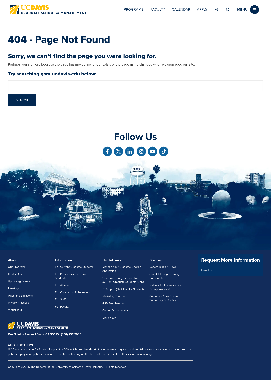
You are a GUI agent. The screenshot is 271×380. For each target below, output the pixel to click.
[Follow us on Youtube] (152, 151)
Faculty (157, 9)
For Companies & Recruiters (72, 292)
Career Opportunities (115, 310)
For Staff (60, 299)
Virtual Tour (15, 310)
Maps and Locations (20, 295)
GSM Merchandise (113, 303)
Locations (216, 9)
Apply (202, 9)
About (12, 260)
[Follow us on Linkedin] (130, 151)
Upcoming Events (19, 281)
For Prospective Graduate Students (71, 276)
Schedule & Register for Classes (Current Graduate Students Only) (123, 280)
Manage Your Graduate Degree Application (121, 269)
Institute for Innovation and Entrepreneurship (166, 287)
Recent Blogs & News (163, 267)
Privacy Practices (18, 302)
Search (227, 9)
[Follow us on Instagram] (141, 151)
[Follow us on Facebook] (107, 151)
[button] (248, 9)
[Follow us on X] (118, 151)
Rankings (14, 288)
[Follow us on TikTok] (164, 151)
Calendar (181, 9)
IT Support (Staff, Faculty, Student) (123, 289)
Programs (134, 9)
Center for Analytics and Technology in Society (164, 298)
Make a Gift (109, 318)
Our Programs (17, 267)
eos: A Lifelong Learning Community (164, 276)
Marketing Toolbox (113, 296)
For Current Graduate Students (74, 267)
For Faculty (62, 306)
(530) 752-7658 (71, 334)
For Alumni (62, 285)
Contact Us (15, 274)
